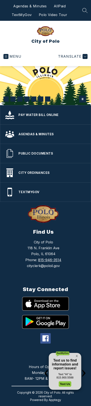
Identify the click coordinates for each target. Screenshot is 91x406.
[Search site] (85, 10)
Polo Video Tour (53, 15)
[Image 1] (6, 99)
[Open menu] (12, 56)
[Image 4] (26, 99)
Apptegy (55, 400)
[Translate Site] (72, 56)
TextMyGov (22, 15)
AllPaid (60, 6)
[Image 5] (33, 99)
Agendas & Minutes (30, 6)
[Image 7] (47, 99)
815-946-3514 (49, 260)
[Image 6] (40, 99)
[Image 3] (20, 99)
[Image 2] (13, 99)
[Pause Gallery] (82, 99)
